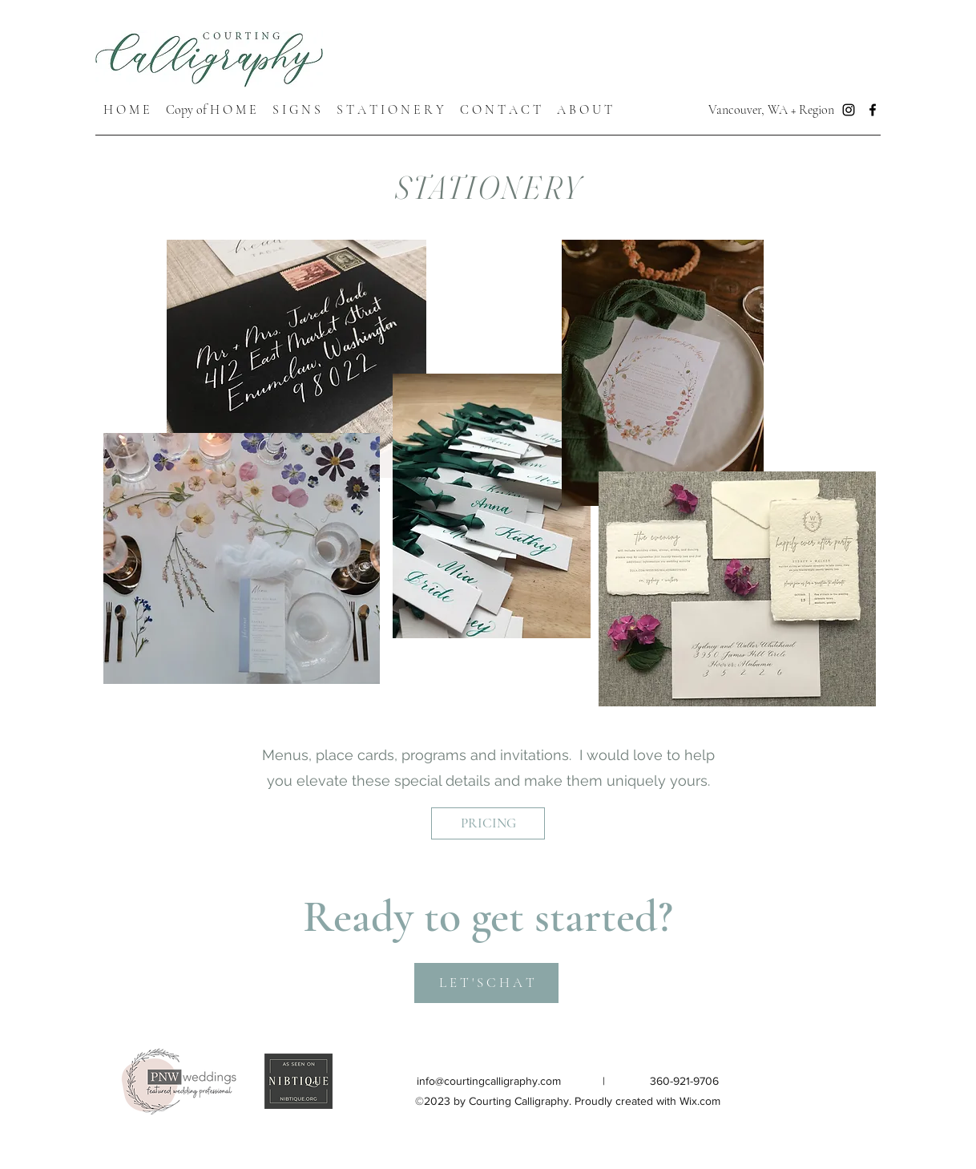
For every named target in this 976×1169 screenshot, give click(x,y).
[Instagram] (849, 110)
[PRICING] (488, 823)
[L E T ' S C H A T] (486, 983)
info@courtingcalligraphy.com (489, 1080)
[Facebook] (873, 110)
